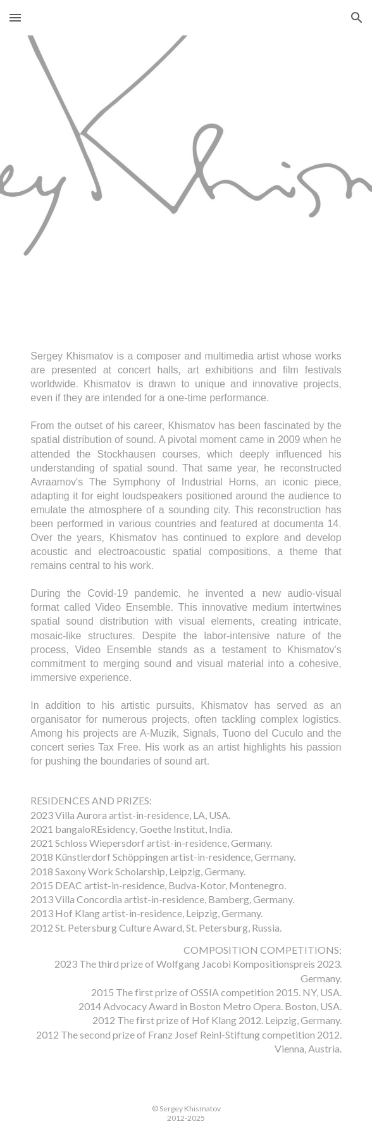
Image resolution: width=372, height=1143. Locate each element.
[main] (185, 706)
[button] (15, 17)
